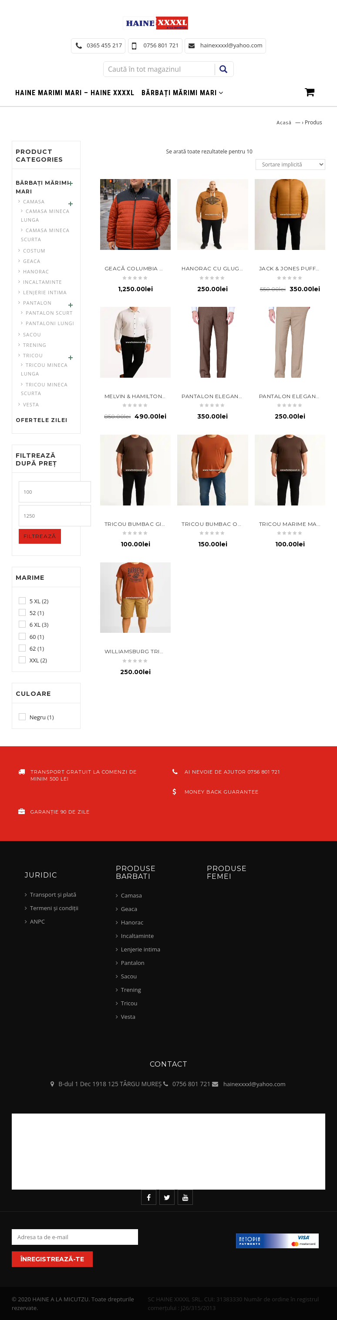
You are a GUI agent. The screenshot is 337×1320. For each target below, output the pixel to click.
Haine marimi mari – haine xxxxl (75, 93)
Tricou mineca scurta (44, 388)
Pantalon (37, 302)
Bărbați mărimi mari (179, 93)
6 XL (35, 624)
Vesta (31, 404)
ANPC (37, 921)
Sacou (32, 334)
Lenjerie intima (45, 292)
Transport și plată (53, 894)
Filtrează (40, 536)
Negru (38, 717)
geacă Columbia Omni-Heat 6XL (154, 268)
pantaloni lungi (50, 323)
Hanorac (36, 271)
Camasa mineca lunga (45, 215)
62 (33, 648)
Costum (34, 250)
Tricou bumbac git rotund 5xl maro (163, 524)
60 (33, 637)
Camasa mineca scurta (45, 234)
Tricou (33, 355)
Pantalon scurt (49, 312)
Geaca (31, 261)
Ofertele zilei (41, 420)
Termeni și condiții (54, 908)
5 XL (35, 601)
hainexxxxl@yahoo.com (254, 1084)
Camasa (34, 201)
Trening (35, 345)
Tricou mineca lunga (44, 369)
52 (33, 613)
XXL (34, 660)
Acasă (284, 122)
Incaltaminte (42, 282)
